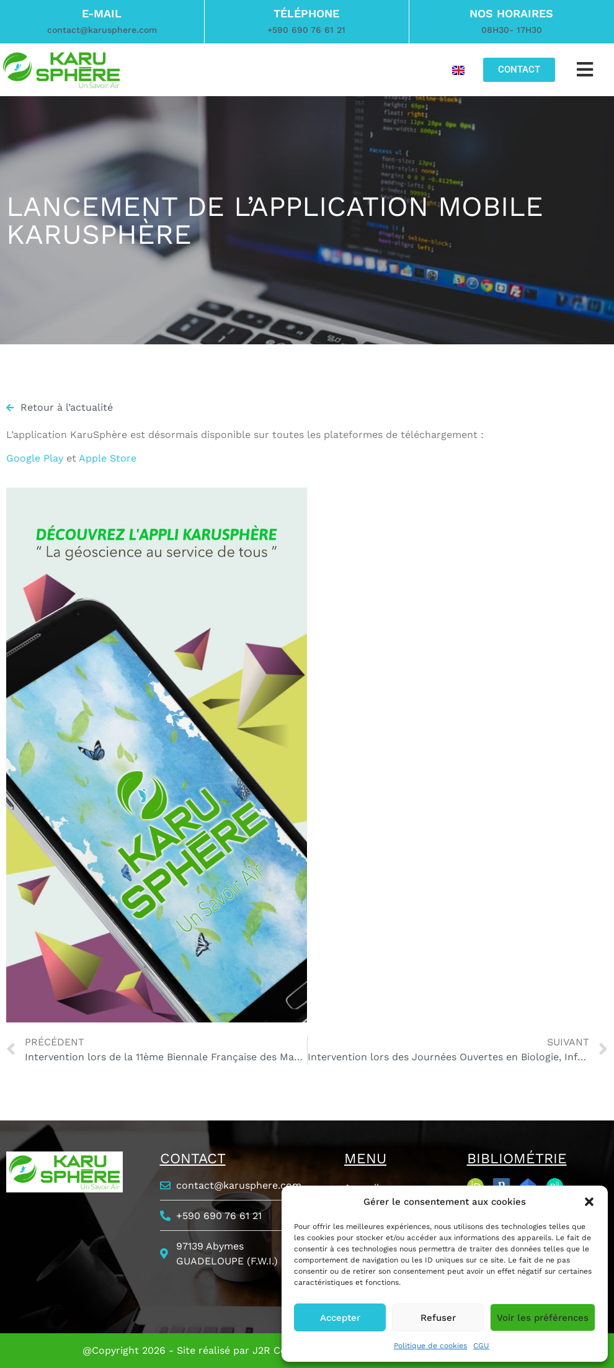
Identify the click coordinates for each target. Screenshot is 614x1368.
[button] (589, 1202)
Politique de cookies (430, 1345)
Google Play (34, 458)
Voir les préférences (543, 1317)
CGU (481, 1345)
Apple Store (107, 458)
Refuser (438, 1317)
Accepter (340, 1317)
